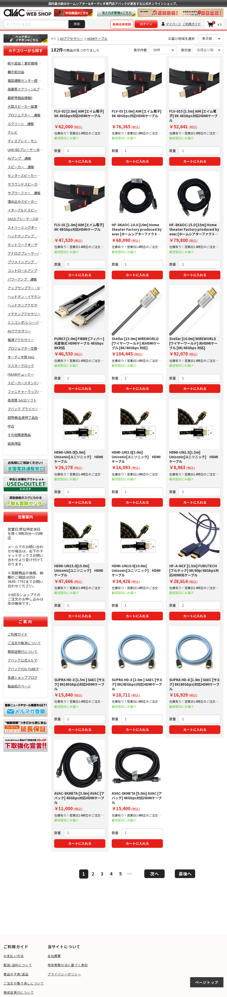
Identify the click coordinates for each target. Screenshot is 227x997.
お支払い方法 (14, 956)
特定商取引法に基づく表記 (68, 965)
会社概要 (54, 956)
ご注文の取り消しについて (24, 983)
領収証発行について (19, 992)
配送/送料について (18, 965)
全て (53, 38)
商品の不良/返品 (16, 974)
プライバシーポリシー (64, 974)
